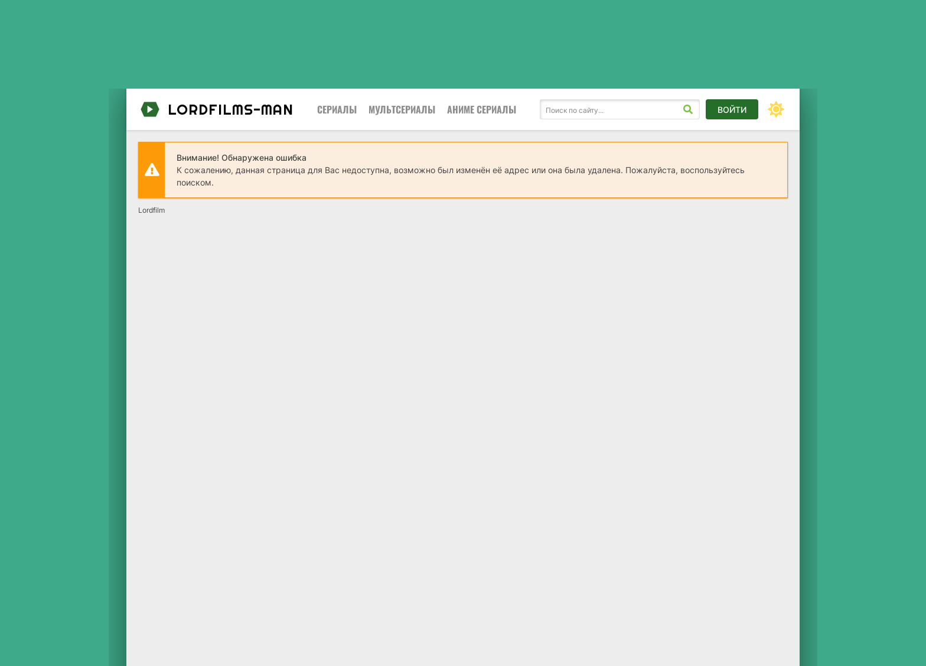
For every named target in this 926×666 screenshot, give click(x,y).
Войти (732, 110)
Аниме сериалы (481, 109)
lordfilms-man (216, 109)
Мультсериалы (402, 109)
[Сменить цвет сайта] (776, 109)
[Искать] (688, 109)
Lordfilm (151, 210)
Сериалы (337, 109)
